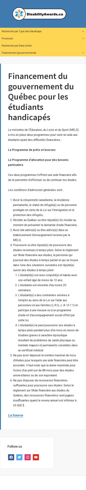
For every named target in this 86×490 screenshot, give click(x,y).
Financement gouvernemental (43, 52)
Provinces (43, 38)
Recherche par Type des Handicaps (43, 31)
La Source (15, 415)
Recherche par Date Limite (17, 45)
